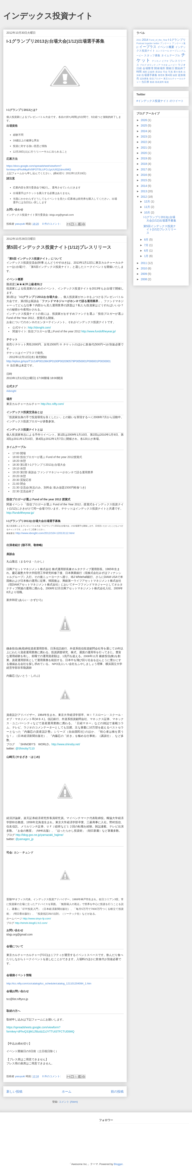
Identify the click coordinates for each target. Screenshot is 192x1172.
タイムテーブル (170, 55)
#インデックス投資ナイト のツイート (160, 100)
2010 (144, 268)
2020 (144, 153)
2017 (144, 169)
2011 (138, 40)
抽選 (175, 75)
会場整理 (148, 68)
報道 (166, 82)
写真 (170, 72)
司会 (165, 72)
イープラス (147, 47)
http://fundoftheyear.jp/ (20, 512)
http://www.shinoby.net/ (65, 744)
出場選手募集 (149, 75)
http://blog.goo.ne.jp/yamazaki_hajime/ (39, 834)
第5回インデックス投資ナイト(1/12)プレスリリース (58, 247)
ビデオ (165, 61)
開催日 (170, 68)
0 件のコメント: (51, 223)
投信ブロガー (156, 78)
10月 (147, 212)
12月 (147, 201)
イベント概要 (165, 47)
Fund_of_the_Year (158, 40)
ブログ (143, 65)
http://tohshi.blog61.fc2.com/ (31, 922)
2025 (144, 125)
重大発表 (178, 72)
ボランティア (153, 65)
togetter (149, 43)
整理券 (161, 75)
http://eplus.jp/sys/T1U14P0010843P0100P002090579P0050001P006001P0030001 (58, 361)
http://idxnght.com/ (39, 327)
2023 (144, 136)
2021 (144, 147)
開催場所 (159, 68)
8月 (146, 239)
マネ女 (164, 65)
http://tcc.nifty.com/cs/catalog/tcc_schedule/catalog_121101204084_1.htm (48, 983)
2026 (144, 120)
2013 (144, 191)
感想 (145, 72)
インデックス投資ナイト (48, 15)
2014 (145, 39)
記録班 (151, 72)
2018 (144, 163)
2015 (144, 180)
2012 (144, 196)
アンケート (166, 43)
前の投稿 (117, 1091)
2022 (144, 142)
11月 (147, 206)
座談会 (158, 72)
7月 (146, 245)
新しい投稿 (14, 1091)
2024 (144, 131)
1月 (146, 256)
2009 (144, 273)
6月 (146, 250)
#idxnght (11, 390)
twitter (156, 43)
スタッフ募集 (152, 55)
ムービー (172, 65)
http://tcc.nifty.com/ (52, 403)
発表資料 (159, 82)
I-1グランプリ (177, 39)
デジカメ (156, 61)
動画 (152, 82)
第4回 (168, 75)
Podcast (140, 43)
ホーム (66, 1091)
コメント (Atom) (68, 1101)
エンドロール (162, 51)
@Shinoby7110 (25, 748)
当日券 (145, 82)
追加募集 (144, 78)
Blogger (118, 1164)
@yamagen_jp (24, 839)
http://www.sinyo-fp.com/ (37, 918)
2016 (144, 174)
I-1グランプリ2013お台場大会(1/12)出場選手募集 (55, 41)
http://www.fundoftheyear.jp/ (98, 331)
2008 (144, 279)
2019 (144, 158)
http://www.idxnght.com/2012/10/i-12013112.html (45, 533)
